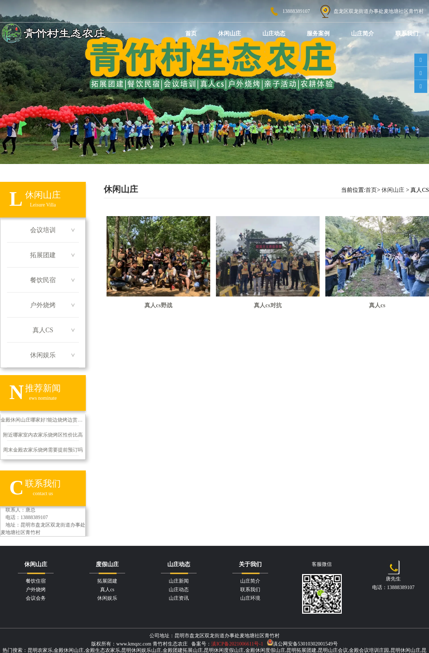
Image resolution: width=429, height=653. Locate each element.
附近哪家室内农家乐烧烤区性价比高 (43, 435)
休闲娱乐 (43, 355)
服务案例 (318, 33)
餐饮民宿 (43, 280)
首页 (191, 33)
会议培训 (43, 230)
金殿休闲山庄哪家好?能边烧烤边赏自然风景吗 (42, 420)
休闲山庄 (229, 33)
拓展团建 (43, 255)
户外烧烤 (43, 305)
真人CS (43, 330)
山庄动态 (273, 33)
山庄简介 (362, 33)
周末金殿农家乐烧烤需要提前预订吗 (43, 450)
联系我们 (406, 33)
